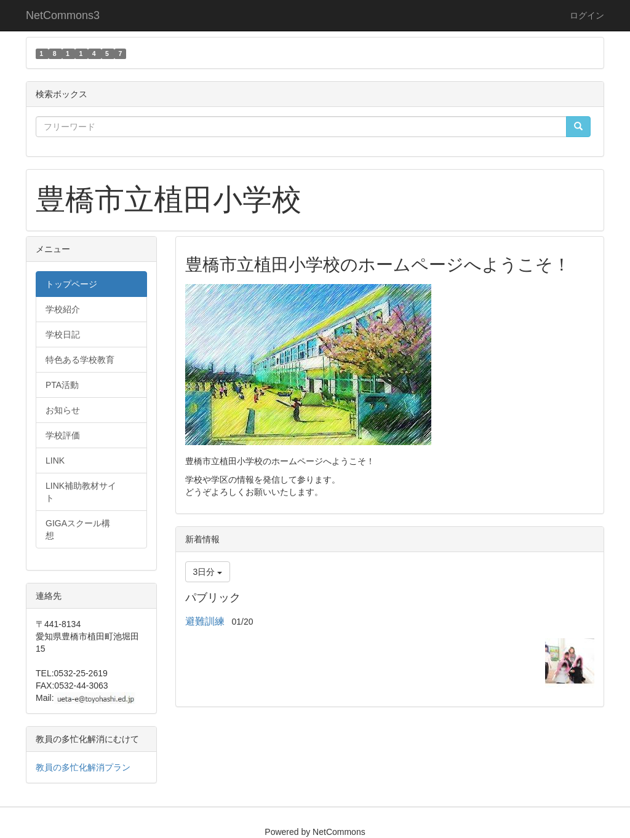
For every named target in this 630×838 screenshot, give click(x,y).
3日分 (208, 572)
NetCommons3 (63, 15)
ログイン (587, 15)
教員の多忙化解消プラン (83, 767)
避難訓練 (205, 621)
